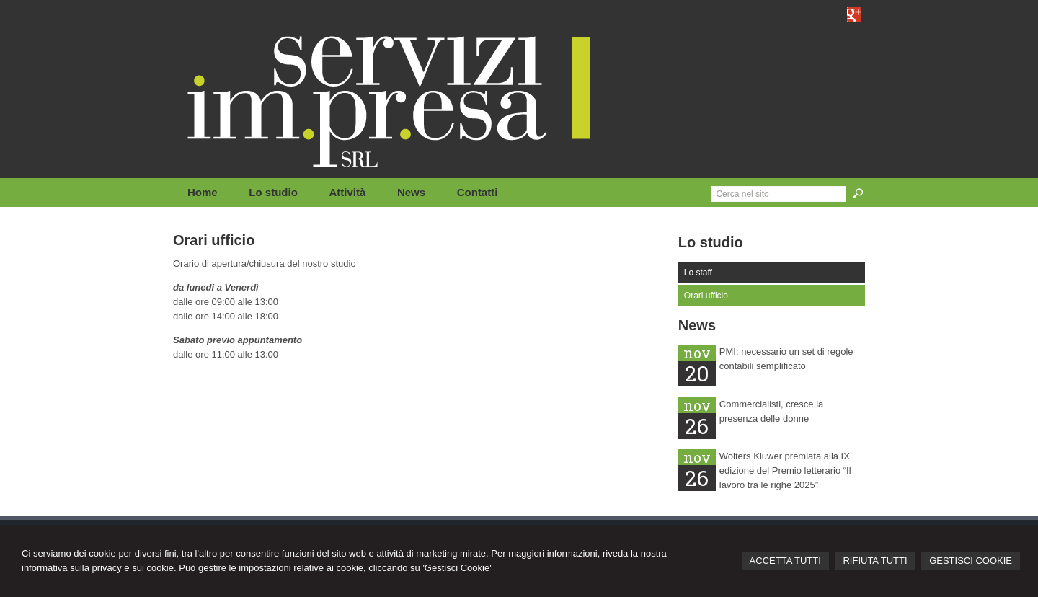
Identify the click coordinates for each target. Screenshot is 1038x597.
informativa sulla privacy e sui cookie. (99, 567)
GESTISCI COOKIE (970, 560)
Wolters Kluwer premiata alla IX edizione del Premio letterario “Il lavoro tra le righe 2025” (785, 470)
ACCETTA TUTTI (785, 560)
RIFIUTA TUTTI (875, 560)
